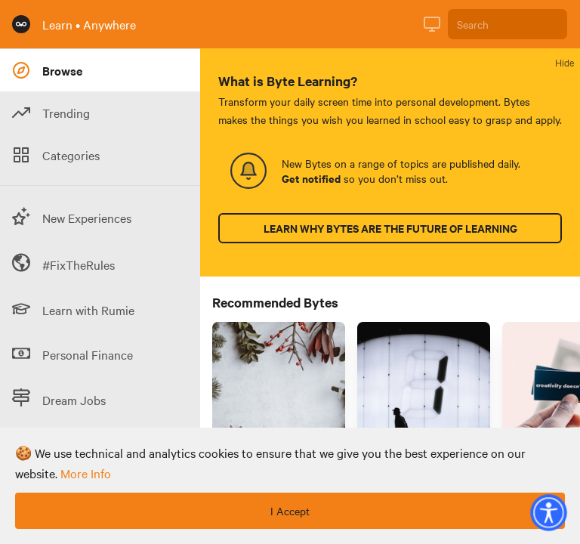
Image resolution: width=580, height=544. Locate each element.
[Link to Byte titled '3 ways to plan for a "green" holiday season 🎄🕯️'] (278, 406)
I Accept (290, 510)
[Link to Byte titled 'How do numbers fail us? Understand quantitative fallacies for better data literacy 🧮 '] (423, 406)
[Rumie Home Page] (21, 24)
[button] (548, 512)
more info (85, 473)
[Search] (507, 24)
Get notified (311, 178)
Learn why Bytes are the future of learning (390, 228)
